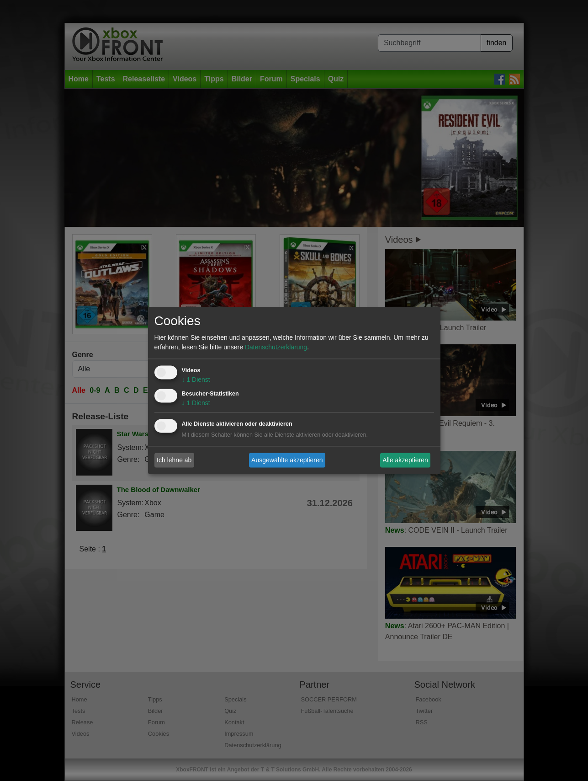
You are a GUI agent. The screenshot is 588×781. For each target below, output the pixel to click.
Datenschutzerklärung (276, 347)
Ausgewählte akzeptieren (287, 460)
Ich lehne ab (174, 460)
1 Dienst (196, 380)
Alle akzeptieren (405, 460)
